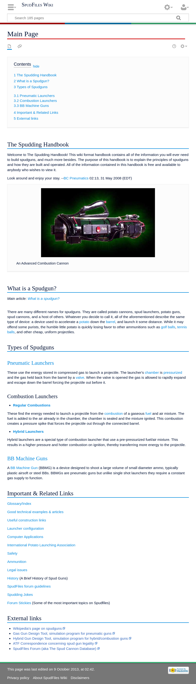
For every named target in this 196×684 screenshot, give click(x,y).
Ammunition (16, 562)
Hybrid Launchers (28, 431)
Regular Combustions (32, 405)
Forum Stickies (19, 603)
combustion (113, 413)
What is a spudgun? (43, 298)
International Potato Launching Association (41, 545)
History (12, 578)
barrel (110, 322)
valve (80, 377)
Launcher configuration (25, 528)
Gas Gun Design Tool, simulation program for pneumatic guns (62, 633)
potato (84, 322)
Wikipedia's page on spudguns (37, 628)
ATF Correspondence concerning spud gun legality (53, 643)
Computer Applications (25, 537)
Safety (12, 553)
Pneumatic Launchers (30, 363)
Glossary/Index (19, 504)
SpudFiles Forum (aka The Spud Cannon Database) (54, 649)
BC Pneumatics (76, 178)
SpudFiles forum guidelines (29, 586)
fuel (148, 413)
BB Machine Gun (24, 468)
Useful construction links (26, 520)
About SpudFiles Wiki (50, 678)
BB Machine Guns (27, 458)
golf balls (168, 327)
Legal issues (17, 570)
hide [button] (36, 66)
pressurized (172, 372)
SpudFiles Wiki (37, 5)
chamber (152, 372)
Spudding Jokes (20, 595)
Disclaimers (80, 678)
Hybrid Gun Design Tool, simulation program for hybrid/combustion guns (70, 638)
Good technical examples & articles (35, 512)
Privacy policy (18, 678)
